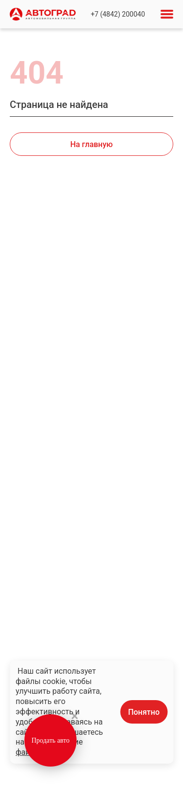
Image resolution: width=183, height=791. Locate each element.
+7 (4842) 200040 (118, 14)
